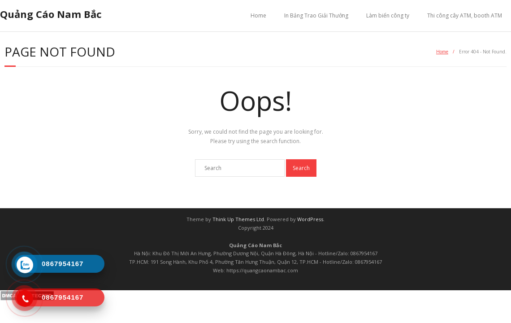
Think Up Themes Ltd (238, 219)
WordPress (310, 219)
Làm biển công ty (387, 15)
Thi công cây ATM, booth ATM (464, 15)
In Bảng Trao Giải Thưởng (316, 15)
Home (258, 15)
